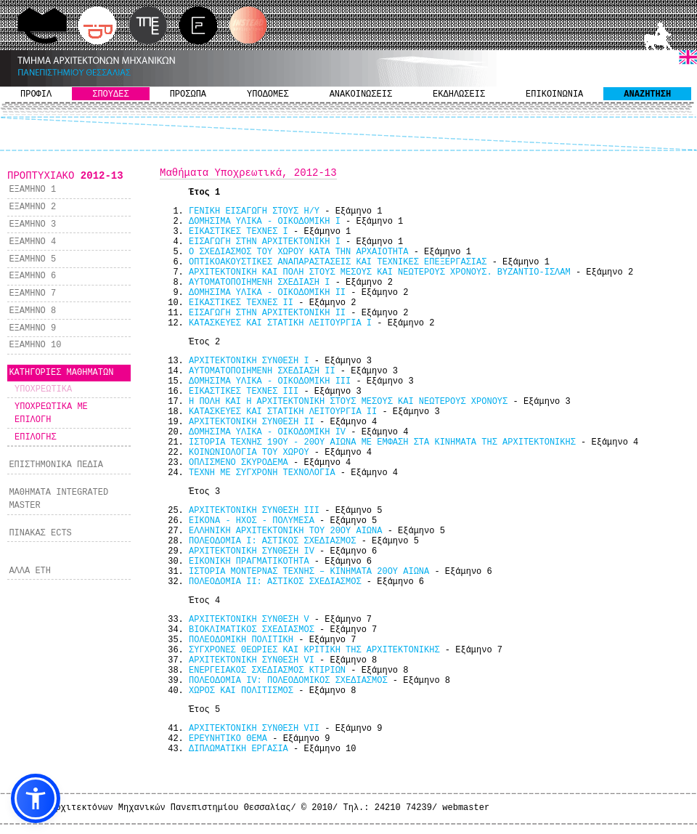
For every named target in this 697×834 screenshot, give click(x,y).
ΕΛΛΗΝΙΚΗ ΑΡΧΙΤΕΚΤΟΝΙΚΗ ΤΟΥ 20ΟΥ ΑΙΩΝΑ (285, 531)
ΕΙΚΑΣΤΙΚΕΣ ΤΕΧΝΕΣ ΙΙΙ (243, 391)
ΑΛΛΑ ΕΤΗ (30, 571)
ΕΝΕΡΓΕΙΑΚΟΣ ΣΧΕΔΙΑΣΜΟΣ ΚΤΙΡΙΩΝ (267, 670)
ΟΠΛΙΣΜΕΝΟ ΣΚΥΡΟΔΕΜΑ (238, 463)
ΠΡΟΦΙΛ (36, 94)
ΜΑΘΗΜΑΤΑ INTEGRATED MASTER (58, 499)
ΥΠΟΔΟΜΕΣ (268, 94)
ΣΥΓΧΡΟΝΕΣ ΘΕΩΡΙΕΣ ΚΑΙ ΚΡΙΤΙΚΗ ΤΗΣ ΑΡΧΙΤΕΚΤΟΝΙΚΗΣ (314, 650)
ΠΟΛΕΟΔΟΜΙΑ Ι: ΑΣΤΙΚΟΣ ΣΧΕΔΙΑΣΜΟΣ (272, 541)
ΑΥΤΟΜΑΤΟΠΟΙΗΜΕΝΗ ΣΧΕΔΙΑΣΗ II (262, 371)
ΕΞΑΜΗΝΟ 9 (32, 328)
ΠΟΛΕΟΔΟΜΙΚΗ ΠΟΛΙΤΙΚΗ (241, 640)
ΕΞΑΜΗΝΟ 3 (32, 224)
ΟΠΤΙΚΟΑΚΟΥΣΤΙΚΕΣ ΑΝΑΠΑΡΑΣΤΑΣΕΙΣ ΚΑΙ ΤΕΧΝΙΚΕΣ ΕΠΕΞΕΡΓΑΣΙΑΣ (337, 262)
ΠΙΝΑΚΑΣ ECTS (40, 533)
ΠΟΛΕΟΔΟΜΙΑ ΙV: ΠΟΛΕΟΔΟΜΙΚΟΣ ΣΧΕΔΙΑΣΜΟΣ (288, 681)
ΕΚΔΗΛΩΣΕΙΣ (459, 94)
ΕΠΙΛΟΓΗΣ (36, 437)
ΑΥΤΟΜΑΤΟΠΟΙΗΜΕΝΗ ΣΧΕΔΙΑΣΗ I (259, 283)
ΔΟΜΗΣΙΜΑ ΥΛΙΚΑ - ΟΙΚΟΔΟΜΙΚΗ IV (267, 432)
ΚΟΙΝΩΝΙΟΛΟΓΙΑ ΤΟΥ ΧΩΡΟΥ (249, 453)
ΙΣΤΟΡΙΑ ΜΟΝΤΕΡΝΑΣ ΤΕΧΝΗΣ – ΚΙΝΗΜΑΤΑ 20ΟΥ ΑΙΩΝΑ (309, 572)
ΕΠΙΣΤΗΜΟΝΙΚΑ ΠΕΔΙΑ (56, 465)
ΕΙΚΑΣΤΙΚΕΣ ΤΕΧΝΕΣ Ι (238, 232)
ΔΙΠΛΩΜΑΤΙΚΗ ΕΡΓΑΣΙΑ (238, 749)
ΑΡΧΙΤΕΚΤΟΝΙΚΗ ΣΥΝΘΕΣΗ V (249, 620)
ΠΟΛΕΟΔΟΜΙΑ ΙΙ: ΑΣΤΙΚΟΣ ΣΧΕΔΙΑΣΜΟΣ (275, 582)
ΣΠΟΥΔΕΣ (110, 94)
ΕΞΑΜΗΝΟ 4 (32, 242)
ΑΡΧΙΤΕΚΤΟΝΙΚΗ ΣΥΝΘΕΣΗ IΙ (251, 422)
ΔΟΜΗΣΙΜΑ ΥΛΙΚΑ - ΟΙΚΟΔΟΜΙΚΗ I (265, 221)
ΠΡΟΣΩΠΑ (188, 94)
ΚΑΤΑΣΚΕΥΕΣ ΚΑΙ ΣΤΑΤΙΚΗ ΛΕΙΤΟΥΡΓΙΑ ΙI (283, 412)
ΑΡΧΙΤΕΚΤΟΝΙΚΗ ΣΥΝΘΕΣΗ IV (251, 551)
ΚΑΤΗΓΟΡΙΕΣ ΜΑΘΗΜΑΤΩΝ (61, 373)
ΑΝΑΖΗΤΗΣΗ (647, 94)
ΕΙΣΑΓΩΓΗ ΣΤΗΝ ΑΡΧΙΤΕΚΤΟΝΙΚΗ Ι (265, 242)
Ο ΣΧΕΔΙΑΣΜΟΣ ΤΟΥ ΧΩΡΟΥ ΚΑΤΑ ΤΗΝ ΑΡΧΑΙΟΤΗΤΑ (298, 252)
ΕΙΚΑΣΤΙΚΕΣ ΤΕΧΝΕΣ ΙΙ (241, 303)
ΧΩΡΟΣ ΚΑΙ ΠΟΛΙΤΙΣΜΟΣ (241, 691)
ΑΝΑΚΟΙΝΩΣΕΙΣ (361, 94)
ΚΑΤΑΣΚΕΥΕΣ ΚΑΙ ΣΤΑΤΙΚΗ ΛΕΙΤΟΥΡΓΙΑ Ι (280, 323)
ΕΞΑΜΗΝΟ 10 (35, 345)
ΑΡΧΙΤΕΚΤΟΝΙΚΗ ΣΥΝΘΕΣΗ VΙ (251, 660)
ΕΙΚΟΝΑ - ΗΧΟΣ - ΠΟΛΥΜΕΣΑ (251, 521)
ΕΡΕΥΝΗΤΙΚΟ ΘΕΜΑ (228, 739)
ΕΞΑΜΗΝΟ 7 (32, 293)
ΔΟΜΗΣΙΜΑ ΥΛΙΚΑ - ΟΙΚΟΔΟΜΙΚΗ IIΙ (270, 381)
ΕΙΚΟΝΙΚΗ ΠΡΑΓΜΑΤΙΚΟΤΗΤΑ (249, 561)
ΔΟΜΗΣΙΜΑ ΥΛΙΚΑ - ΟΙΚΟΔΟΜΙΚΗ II (267, 293)
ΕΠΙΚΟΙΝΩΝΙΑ (554, 94)
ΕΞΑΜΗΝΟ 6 (32, 276)
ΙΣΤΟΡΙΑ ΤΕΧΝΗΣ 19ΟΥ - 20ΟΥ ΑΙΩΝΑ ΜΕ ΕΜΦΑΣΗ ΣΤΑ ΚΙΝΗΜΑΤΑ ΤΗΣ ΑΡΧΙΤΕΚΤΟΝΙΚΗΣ (382, 442)
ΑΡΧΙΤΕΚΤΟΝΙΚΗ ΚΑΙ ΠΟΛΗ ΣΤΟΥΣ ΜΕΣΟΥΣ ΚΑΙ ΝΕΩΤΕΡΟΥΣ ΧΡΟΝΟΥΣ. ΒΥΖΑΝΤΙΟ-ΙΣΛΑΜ (380, 272)
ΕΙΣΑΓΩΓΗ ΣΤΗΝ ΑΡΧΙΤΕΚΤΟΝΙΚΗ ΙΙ (267, 313)
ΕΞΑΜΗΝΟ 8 (32, 311)
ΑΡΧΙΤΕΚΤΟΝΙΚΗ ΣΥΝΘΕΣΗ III (254, 511)
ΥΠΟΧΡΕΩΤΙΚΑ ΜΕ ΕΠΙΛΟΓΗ (51, 413)
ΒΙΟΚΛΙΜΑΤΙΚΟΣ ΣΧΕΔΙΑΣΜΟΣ (251, 630)
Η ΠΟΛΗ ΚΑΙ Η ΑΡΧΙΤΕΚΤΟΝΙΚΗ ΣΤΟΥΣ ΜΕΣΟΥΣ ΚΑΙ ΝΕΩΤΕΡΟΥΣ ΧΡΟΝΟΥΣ (348, 402)
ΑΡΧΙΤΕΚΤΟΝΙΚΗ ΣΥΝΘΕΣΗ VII (254, 729)
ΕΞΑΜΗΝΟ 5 (32, 259)
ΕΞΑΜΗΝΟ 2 (32, 207)
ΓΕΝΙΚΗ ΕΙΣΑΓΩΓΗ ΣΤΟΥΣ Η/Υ (254, 211)
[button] (36, 798)
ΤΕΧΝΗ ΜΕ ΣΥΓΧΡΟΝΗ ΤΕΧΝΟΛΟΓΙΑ (262, 473)
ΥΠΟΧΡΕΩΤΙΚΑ (43, 389)
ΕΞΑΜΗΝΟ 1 (32, 190)
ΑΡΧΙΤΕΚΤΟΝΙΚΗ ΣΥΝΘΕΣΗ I (249, 361)
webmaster (465, 808)
